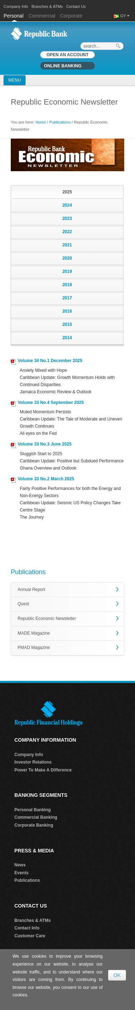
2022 (67, 231)
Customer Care (29, 935)
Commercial (41, 16)
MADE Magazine (34, 633)
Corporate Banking (33, 825)
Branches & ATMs (47, 6)
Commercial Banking (35, 817)
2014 (67, 337)
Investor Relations (33, 762)
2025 (67, 191)
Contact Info (26, 927)
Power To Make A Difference (43, 770)
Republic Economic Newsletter (47, 618)
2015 (67, 324)
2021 (67, 244)
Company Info (16, 6)
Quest (23, 603)
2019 (67, 271)
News (19, 864)
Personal (14, 16)
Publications (59, 122)
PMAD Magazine (34, 647)
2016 (67, 311)
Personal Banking (32, 809)
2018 (67, 284)
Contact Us (75, 6)
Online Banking (63, 65)
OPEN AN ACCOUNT (67, 54)
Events (21, 872)
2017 (67, 297)
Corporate (71, 16)
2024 (67, 205)
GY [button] (124, 16)
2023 (67, 218)
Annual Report (31, 589)
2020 (67, 258)
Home (41, 122)
